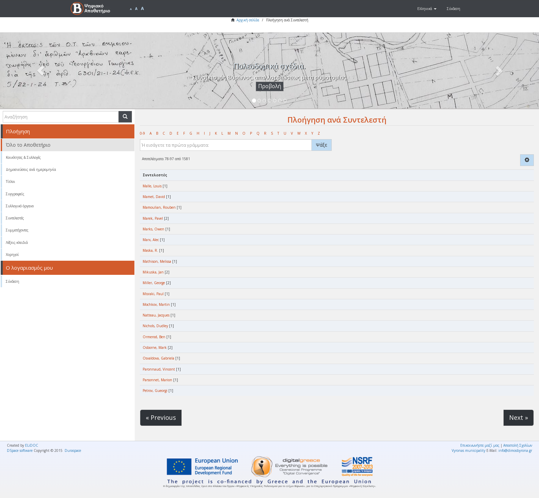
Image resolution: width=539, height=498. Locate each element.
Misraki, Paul (153, 293)
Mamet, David (154, 196)
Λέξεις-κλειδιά (17, 242)
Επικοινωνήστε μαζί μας (479, 445)
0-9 (142, 133)
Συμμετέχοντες (17, 230)
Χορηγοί (12, 254)
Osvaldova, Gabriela (158, 358)
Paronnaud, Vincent (159, 369)
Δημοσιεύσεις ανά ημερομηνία (31, 169)
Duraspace (73, 450)
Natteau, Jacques (156, 315)
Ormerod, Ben (154, 336)
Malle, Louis (152, 186)
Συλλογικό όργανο (20, 206)
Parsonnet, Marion (157, 379)
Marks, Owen (153, 229)
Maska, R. (150, 250)
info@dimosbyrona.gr (515, 450)
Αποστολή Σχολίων (517, 445)
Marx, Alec (151, 239)
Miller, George (154, 282)
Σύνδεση (12, 281)
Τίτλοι (10, 181)
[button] (427, 8)
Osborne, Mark (155, 347)
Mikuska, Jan (153, 272)
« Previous (161, 417)
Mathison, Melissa (157, 261)
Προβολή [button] (269, 86)
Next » (518, 417)
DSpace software (20, 450)
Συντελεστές (15, 218)
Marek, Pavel (153, 218)
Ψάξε (321, 145)
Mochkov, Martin (156, 304)
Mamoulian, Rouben (159, 207)
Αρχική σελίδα (247, 20)
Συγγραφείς (15, 193)
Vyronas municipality (468, 450)
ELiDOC (31, 445)
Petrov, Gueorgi (155, 390)
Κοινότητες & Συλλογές (23, 157)
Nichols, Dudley (155, 325)
